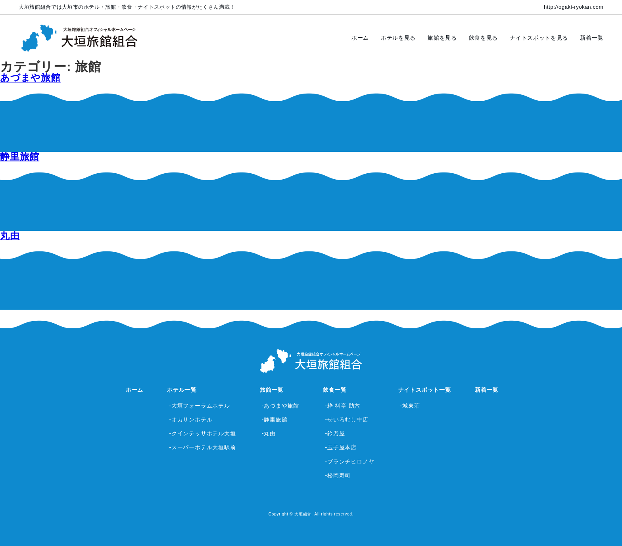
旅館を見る (442, 37)
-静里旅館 (275, 419)
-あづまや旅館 (280, 405)
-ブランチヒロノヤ (349, 461)
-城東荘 (410, 405)
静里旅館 (19, 156)
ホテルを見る (398, 37)
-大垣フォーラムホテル (199, 405)
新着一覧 (591, 37)
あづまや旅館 (30, 77)
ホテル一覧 (181, 390)
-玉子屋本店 (340, 447)
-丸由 (269, 433)
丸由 (10, 235)
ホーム (360, 37)
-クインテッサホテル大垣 (202, 433)
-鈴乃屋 (335, 433)
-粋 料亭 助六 (342, 405)
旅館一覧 (271, 390)
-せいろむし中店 (346, 419)
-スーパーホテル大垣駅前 (202, 447)
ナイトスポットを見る (539, 37)
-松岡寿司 (338, 475)
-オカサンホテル (190, 419)
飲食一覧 (334, 390)
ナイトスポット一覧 (424, 390)
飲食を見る (483, 37)
